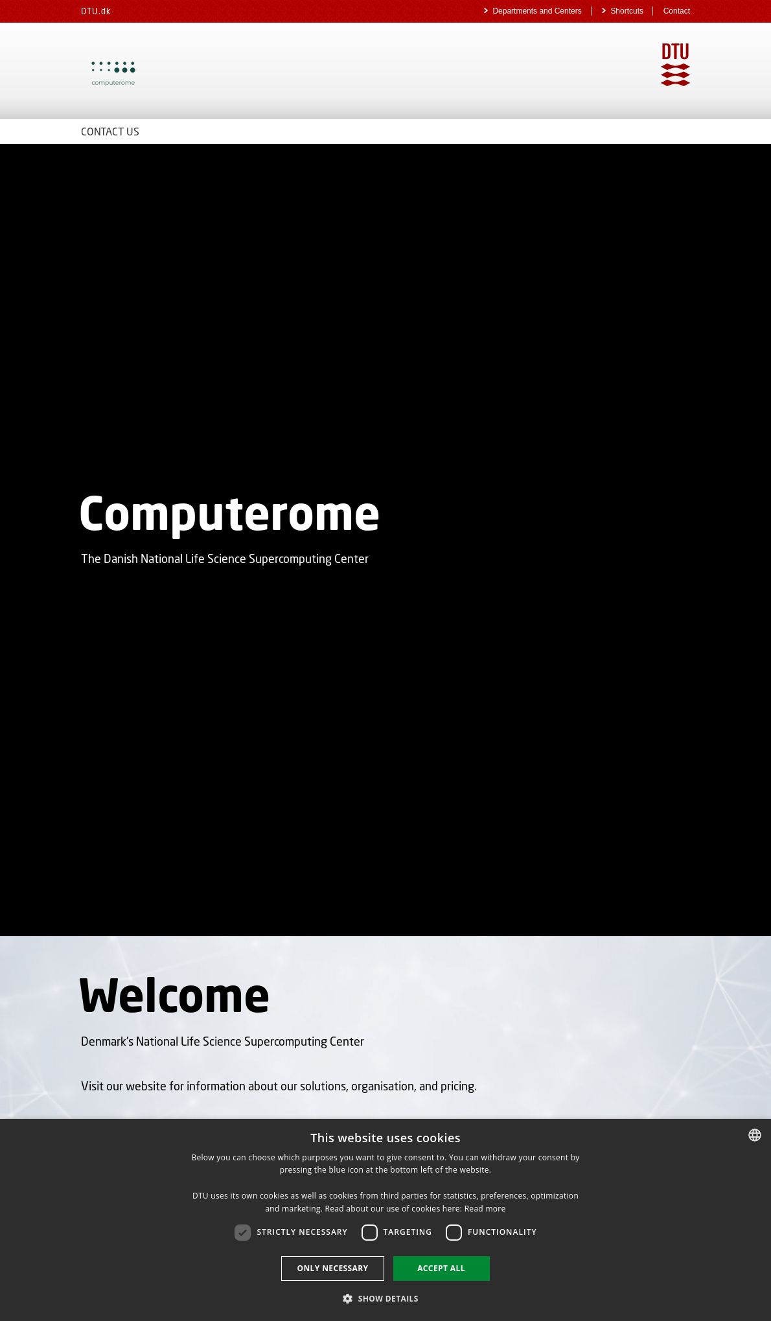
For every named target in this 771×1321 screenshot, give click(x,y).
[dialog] (385, 1220)
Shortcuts (627, 11)
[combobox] (754, 1135)
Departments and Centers (538, 11)
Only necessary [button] (332, 1268)
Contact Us (110, 131)
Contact (676, 11)
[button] (385, 1298)
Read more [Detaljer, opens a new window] (485, 1208)
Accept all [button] (441, 1268)
